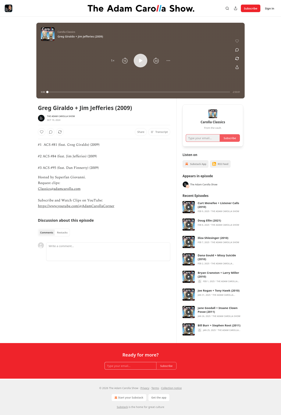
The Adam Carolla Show (61, 116)
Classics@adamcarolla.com (59, 189)
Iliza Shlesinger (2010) (213, 238)
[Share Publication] (235, 8)
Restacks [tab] (62, 232)
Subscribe (250, 8)
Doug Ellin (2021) (209, 220)
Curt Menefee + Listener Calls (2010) (218, 205)
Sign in (269, 8)
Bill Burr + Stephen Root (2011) (219, 325)
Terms (155, 388)
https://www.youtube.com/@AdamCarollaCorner (76, 206)
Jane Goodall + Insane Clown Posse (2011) (217, 310)
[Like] (41, 132)
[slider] (138, 92)
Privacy (144, 388)
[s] (189, 207)
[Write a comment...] (108, 252)
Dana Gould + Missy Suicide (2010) (217, 257)
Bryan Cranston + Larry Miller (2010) (218, 274)
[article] (213, 207)
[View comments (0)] (237, 50)
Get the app (158, 397)
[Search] (227, 8)
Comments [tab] (46, 232)
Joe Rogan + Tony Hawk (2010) (219, 290)
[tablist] (54, 232)
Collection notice (171, 388)
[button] (112, 60)
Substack (122, 407)
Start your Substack (128, 397)
